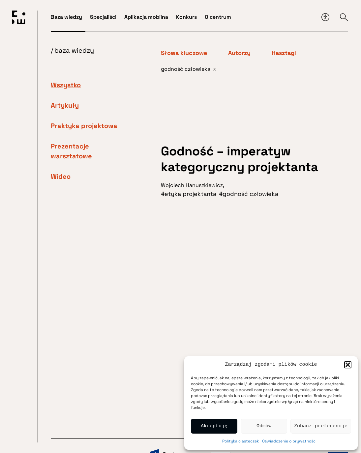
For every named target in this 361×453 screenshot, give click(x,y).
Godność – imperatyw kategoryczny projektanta (241, 159)
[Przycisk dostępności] (325, 17)
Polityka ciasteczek (240, 441)
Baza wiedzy (66, 16)
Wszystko (66, 85)
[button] (348, 364)
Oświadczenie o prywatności (289, 441)
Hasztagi (284, 53)
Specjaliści (103, 16)
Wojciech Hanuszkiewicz (192, 185)
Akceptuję (214, 426)
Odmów (263, 426)
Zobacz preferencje (320, 426)
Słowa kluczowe (184, 53)
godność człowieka (250, 194)
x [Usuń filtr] (214, 69)
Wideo (61, 176)
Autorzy (239, 53)
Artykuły (65, 105)
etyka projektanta (190, 194)
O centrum (218, 16)
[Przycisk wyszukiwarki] (344, 17)
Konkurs (186, 16)
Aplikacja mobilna (146, 16)
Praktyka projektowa (84, 125)
